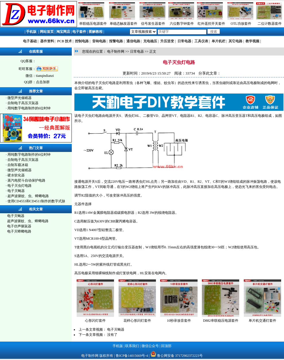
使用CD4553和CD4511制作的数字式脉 (36, 201)
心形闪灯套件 (95, 321)
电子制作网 (115, 51)
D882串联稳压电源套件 (220, 321)
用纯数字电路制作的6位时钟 (29, 108)
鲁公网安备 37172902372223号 (180, 356)
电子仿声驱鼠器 (19, 226)
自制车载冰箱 (17, 165)
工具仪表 (201, 41)
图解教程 (96, 32)
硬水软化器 (16, 175)
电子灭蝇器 (16, 191)
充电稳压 (150, 41)
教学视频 (252, 41)
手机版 (31, 32)
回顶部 (166, 346)
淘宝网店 (63, 32)
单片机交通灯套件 (262, 321)
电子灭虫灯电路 (19, 186)
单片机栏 (218, 41)
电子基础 (30, 41)
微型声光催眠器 (19, 98)
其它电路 (235, 41)
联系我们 (132, 346)
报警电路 (116, 41)
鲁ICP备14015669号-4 (132, 356)
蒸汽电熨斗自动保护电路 (26, 180)
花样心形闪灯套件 (137, 321)
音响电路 (99, 41)
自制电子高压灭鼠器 (22, 103)
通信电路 (133, 41)
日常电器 (184, 41)
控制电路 (82, 41)
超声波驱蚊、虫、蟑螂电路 (28, 196)
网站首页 (47, 32)
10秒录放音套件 (179, 321)
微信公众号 (150, 346)
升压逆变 (167, 41)
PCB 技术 (64, 41)
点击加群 (43, 82)
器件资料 (47, 41)
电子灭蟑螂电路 (19, 231)
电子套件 (79, 32)
